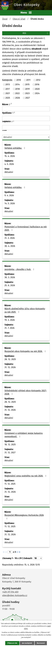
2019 (27, 89)
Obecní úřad (19, 19)
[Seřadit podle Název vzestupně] (11, 103)
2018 (17, 89)
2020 (37, 89)
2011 (28, 80)
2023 (27, 93)
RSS (36, 33)
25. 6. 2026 (9, 285)
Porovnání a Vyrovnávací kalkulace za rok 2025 (25, 228)
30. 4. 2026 (9, 246)
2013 (7, 84)
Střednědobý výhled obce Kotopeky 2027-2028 (25, 392)
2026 (17, 98)
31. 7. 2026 (9, 328)
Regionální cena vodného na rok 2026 (25, 476)
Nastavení (41, 643)
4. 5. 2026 (9, 164)
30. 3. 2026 (9, 277)
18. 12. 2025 (10, 444)
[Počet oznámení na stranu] (37, 558)
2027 (27, 98)
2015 (27, 84)
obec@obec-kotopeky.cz (14, 595)
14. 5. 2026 (9, 203)
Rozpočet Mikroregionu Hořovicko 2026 (24, 517)
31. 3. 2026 (9, 238)
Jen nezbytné (27, 643)
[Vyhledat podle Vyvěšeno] (26, 118)
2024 (37, 93)
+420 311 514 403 (10, 592)
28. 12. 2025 (10, 359)
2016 (37, 84)
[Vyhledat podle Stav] (26, 137)
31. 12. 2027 (10, 452)
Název (6, 104)
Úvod (4, 19)
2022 (17, 93)
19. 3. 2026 (9, 320)
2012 (38, 80)
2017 (7, 89)
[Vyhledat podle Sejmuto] (26, 127)
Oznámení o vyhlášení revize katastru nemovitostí (23, 435)
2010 (18, 80)
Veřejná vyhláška (15, 148)
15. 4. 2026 (9, 156)
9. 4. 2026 (9, 195)
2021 (7, 93)
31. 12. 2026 (10, 367)
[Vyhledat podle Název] (26, 108)
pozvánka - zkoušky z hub (19, 269)
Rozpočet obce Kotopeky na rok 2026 (25, 351)
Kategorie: (7, 80)
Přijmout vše (12, 643)
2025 (7, 98)
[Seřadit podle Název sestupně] (11, 104)
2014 (17, 84)
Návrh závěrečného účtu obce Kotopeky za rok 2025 (24, 310)
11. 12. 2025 (9, 484)
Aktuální (8, 172)
